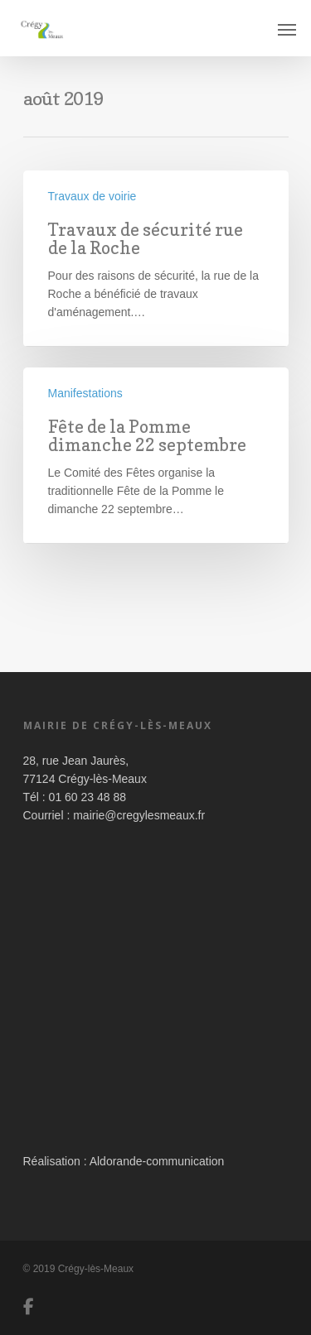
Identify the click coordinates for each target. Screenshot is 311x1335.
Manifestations (85, 393)
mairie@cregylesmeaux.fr (139, 815)
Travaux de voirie (92, 196)
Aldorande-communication (157, 1161)
